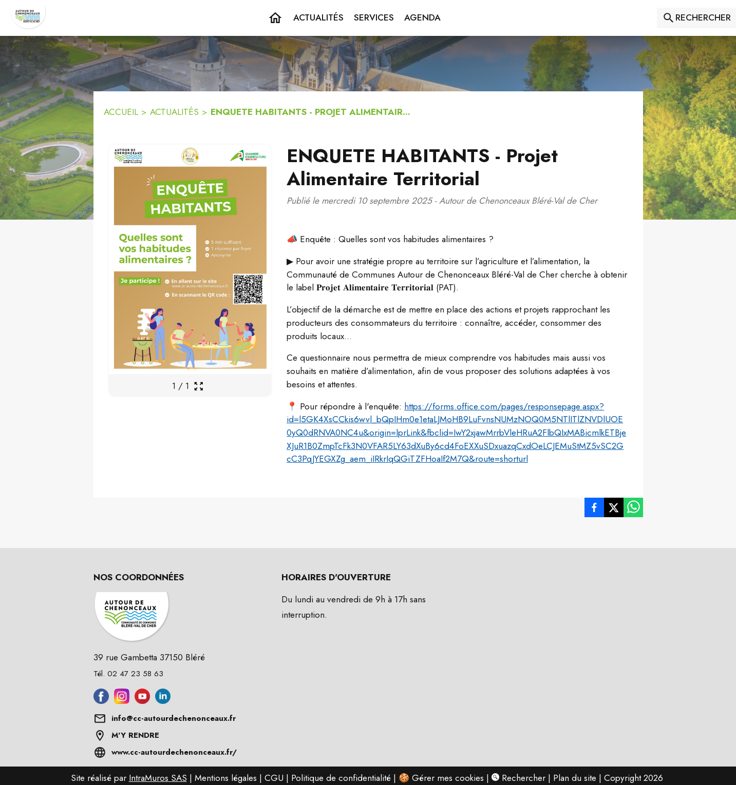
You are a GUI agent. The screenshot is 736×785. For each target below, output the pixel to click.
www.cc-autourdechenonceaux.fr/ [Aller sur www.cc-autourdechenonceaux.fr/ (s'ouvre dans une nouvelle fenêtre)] (174, 752)
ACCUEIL (121, 112)
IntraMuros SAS (158, 778)
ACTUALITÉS (174, 112)
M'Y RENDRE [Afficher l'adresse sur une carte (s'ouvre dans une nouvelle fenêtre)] (135, 735)
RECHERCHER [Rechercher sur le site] (703, 17)
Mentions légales (226, 778)
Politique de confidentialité (341, 778)
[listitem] (594, 507)
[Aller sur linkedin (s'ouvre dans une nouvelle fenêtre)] (163, 701)
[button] (374, 18)
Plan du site (574, 778)
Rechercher (518, 778)
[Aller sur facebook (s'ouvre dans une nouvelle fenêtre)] (101, 701)
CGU (274, 778)
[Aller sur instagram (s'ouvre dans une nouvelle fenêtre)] (121, 701)
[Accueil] (28, 18)
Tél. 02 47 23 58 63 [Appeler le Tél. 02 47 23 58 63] (128, 673)
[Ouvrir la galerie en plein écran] (198, 386)
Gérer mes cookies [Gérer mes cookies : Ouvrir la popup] (448, 778)
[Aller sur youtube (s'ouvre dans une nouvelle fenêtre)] (142, 701)
